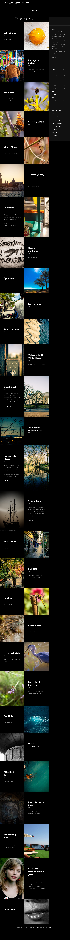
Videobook (55, 135)
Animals (54, 69)
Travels (54, 100)
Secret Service (11, 390)
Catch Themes (51, 936)
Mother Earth (56, 88)
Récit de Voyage (56, 126)
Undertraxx (55, 132)
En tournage (35, 304)
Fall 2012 (33, 572)
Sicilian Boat (35, 504)
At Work (54, 76)
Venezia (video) (36, 175)
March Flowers (11, 147)
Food (53, 82)
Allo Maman (10, 545)
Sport (53, 97)
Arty (53, 72)
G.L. (5, 35)
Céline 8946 (10, 918)
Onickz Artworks (57, 123)
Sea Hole (9, 722)
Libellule (8, 601)
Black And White (57, 79)
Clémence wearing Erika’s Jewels (36, 880)
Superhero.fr (55, 129)
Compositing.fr (56, 120)
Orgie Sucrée (35, 629)
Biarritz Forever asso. (58, 114)
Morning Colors (36, 122)
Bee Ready (9, 93)
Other (54, 91)
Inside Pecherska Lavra (33, 811)
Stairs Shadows (12, 329)
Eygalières (9, 278)
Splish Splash (11, 33)
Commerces (10, 208)
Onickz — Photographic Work (16, 2)
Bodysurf (54, 117)
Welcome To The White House (34, 358)
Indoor (54, 85)
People (54, 94)
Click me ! (7, 409)
